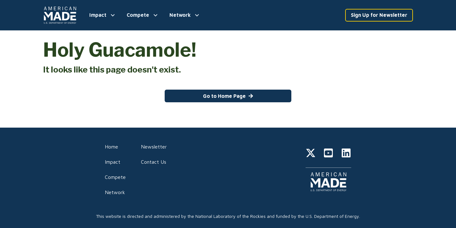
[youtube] (328, 154)
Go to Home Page (228, 96)
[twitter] (311, 154)
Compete (115, 177)
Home (111, 146)
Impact (112, 162)
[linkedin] (346, 154)
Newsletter (154, 146)
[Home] (61, 15)
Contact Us (153, 162)
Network (115, 192)
